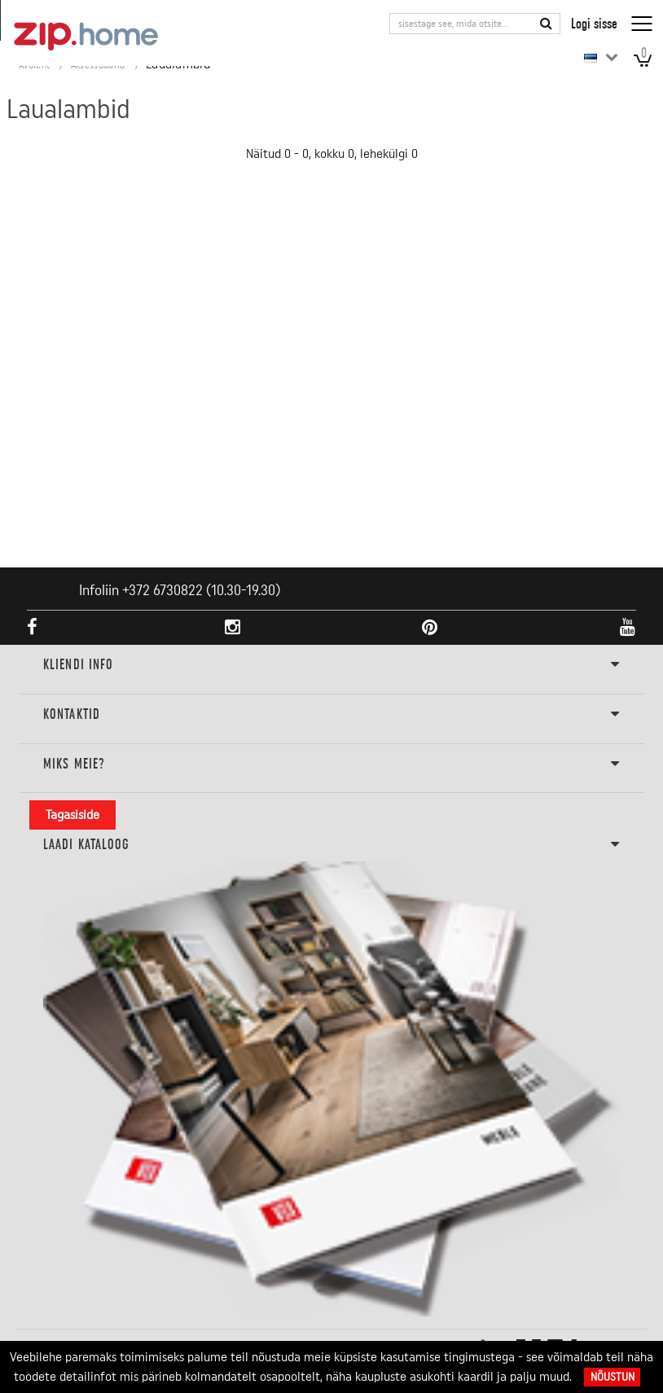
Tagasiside (72, 814)
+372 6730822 (162, 590)
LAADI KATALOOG (331, 845)
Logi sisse (594, 23)
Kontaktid (331, 715)
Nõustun (612, 1377)
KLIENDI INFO (331, 665)
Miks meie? (331, 764)
